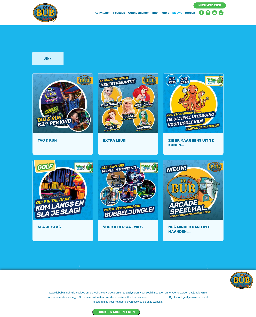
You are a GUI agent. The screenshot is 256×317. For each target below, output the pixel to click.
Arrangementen (139, 12)
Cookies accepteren (116, 312)
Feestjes (119, 12)
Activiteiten (103, 12)
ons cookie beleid (158, 297)
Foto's (164, 12)
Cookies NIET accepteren (152, 310)
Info (155, 12)
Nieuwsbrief (209, 5)
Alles (47, 58)
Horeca (190, 12)
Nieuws (177, 12)
